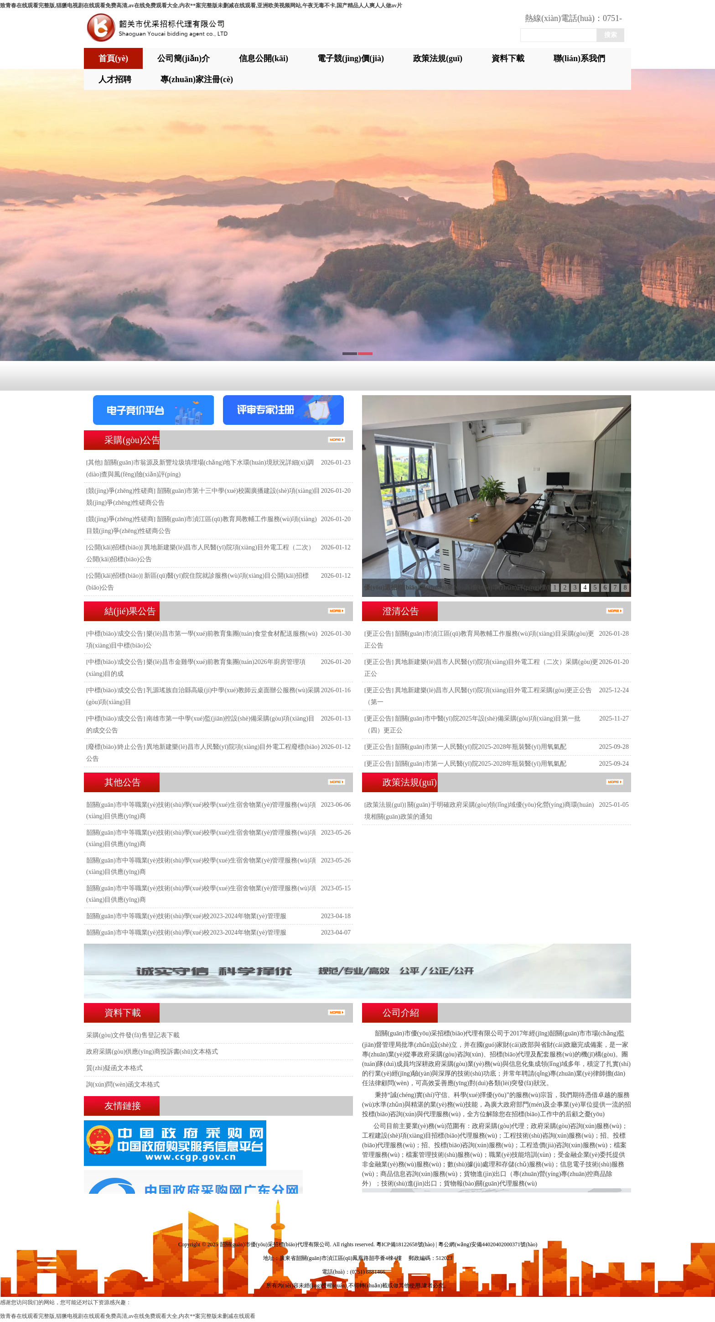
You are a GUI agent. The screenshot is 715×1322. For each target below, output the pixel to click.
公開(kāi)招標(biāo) (114, 547)
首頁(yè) (113, 58)
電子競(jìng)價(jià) (350, 58)
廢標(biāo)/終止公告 (115, 746)
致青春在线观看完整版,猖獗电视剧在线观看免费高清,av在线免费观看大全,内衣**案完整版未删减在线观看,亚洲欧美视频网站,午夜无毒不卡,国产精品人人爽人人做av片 (201, 5)
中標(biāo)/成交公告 (115, 633)
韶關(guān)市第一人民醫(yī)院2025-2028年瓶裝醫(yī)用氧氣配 (480, 746)
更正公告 (379, 633)
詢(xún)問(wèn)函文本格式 (123, 1084)
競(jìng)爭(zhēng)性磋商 (121, 490)
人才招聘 (114, 79)
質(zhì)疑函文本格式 (114, 1068)
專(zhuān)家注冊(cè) (197, 79)
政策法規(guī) (437, 58)
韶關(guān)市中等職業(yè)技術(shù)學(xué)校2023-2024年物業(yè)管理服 (186, 916)
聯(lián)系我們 (579, 58)
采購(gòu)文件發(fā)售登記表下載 (133, 1035)
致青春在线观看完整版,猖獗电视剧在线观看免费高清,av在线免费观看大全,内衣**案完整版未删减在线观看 (127, 1316)
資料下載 (508, 58)
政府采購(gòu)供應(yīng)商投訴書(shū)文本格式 (152, 1051)
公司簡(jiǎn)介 (183, 58)
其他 (94, 462)
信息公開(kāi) (263, 58)
